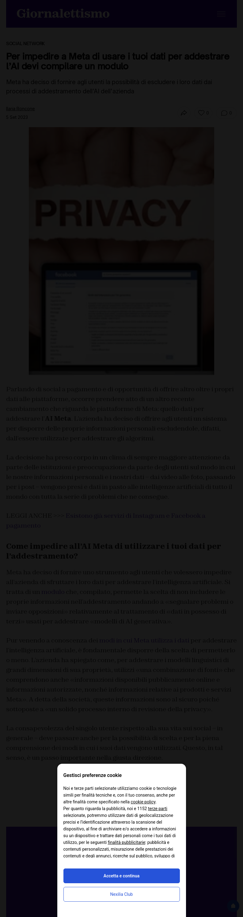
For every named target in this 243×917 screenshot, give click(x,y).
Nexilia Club (121, 894)
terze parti (157, 808)
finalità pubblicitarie (126, 842)
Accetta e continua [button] (121, 875)
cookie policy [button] (143, 801)
